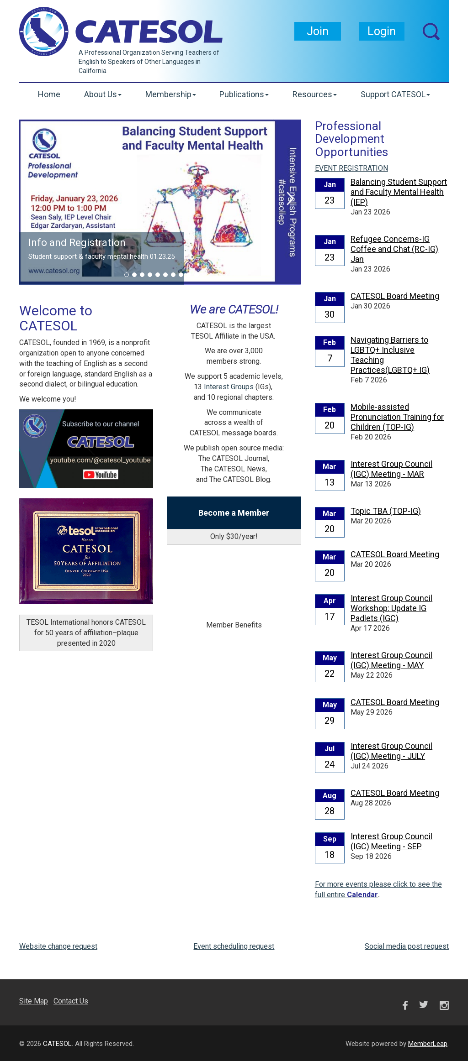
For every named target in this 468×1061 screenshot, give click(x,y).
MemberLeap (427, 1044)
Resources (314, 94)
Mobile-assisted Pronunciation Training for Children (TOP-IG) (397, 417)
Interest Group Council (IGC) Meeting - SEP (391, 841)
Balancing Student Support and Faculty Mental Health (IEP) (399, 192)
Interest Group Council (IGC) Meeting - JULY (391, 751)
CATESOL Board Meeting (395, 296)
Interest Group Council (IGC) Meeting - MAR (391, 469)
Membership (170, 94)
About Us (103, 94)
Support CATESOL (395, 94)
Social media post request (407, 946)
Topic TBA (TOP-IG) (386, 511)
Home (49, 94)
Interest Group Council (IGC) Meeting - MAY (391, 660)
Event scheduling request (233, 946)
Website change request (58, 946)
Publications (244, 94)
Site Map (33, 1001)
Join (318, 31)
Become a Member (233, 512)
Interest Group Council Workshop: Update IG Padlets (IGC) (391, 608)
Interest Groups (229, 386)
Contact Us (70, 1001)
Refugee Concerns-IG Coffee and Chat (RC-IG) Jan (394, 249)
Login (381, 31)
